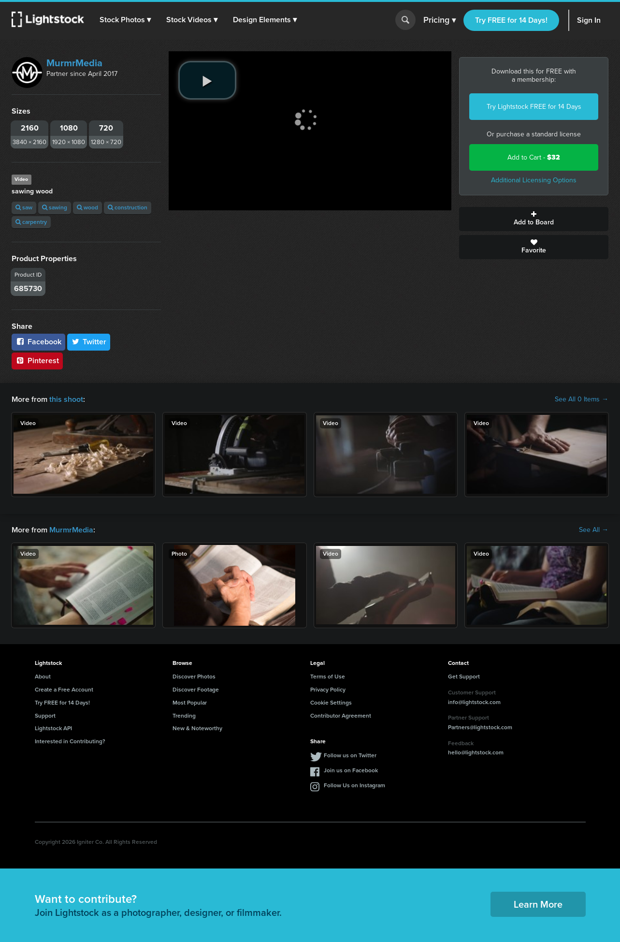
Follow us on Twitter (350, 755)
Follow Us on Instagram (354, 785)
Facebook (38, 341)
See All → (593, 530)
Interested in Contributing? (70, 741)
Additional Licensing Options (534, 180)
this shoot (66, 399)
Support (45, 715)
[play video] (207, 80)
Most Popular (190, 702)
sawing (54, 207)
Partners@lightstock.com (480, 727)
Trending (184, 715)
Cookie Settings (331, 702)
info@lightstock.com (474, 702)
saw (23, 207)
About (43, 676)
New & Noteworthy (197, 728)
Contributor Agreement (340, 715)
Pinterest (37, 360)
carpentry (31, 222)
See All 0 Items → (581, 399)
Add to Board (534, 219)
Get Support (464, 676)
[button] (125, 20)
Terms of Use (327, 676)
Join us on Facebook (351, 770)
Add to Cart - (533, 157)
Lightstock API (53, 728)
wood (87, 207)
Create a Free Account (64, 689)
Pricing (439, 20)
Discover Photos (194, 676)
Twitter (89, 341)
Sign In (589, 20)
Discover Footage (196, 689)
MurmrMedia (74, 63)
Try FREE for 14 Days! (511, 20)
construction (127, 207)
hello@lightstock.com (476, 752)
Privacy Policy (328, 689)
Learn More (538, 904)
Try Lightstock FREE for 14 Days (534, 107)
